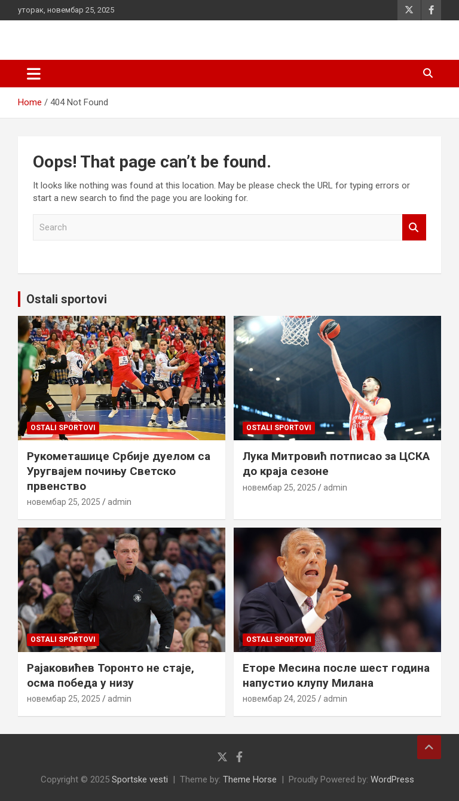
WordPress (392, 779)
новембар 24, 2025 (279, 698)
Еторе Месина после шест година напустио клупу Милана (336, 675)
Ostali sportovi (66, 299)
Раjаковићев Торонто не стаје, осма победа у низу (110, 675)
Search (414, 227)
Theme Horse (250, 779)
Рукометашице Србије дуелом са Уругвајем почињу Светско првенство (118, 470)
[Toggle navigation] (34, 73)
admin (119, 502)
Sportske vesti (140, 779)
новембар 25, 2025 (63, 502)
